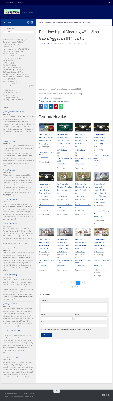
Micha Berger (46, 44)
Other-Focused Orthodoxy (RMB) (52, 101)
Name (43, 322)
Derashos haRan (10, 97)
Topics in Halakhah (9, 81)
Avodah (5, 108)
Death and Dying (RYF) (10, 44)
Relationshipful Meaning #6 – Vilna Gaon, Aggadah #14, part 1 (81, 193)
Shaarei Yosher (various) (10, 67)
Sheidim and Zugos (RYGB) (11, 70)
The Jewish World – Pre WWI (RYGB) (14, 74)
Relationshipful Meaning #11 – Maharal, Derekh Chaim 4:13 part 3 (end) (82, 141)
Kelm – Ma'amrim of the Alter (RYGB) (15, 49)
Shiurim (20, 2)
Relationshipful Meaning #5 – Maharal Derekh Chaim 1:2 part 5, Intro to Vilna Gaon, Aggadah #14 (101, 196)
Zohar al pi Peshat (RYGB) (11, 100)
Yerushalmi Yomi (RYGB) (11, 93)
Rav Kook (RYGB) (8, 65)
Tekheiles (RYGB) (10, 90)
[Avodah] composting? (10, 170)
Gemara (5, 47)
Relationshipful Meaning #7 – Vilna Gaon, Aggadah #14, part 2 (63, 193)
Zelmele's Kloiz (69, 101)
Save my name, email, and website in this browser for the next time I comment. (67, 337)
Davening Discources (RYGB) (12, 42)
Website (43, 329)
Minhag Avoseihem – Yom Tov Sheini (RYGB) (19, 86)
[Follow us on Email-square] (31, 22)
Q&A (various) (7, 63)
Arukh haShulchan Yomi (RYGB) (13, 40)
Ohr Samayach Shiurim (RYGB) (12, 56)
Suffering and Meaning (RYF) (12, 72)
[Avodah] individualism (10, 141)
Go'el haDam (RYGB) (11, 83)
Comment (44, 308)
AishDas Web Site (8, 2)
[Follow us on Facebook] (28, 22)
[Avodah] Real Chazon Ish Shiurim (13, 112)
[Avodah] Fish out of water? (12, 357)
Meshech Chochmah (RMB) (11, 51)
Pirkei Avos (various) (9, 60)
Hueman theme (28, 396)
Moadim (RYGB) (8, 54)
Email (77, 322)
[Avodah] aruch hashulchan (11, 330)
